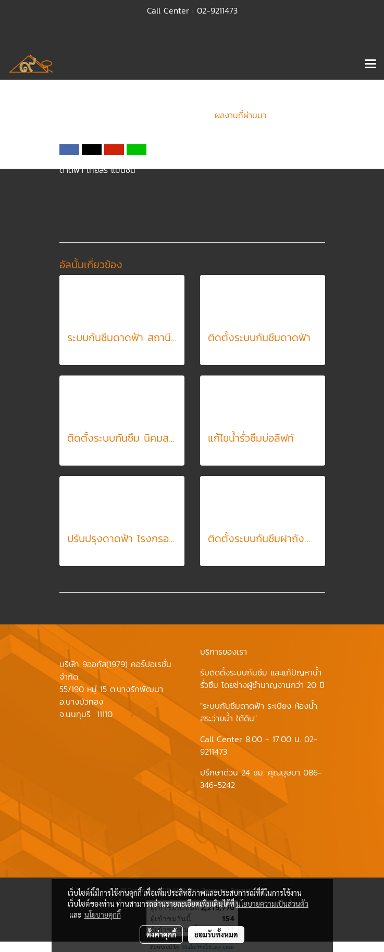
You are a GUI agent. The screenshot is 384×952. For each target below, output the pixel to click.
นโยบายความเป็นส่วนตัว (272, 903)
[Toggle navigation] (370, 64)
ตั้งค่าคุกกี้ (161, 934)
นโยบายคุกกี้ (102, 914)
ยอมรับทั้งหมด (216, 934)
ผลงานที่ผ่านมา (240, 115)
